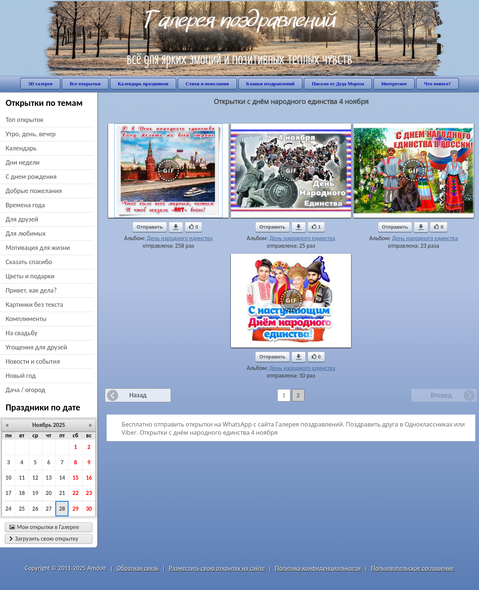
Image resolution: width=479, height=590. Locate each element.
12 (35, 477)
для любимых (26, 233)
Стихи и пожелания (207, 83)
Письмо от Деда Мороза (338, 83)
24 (8, 508)
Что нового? (437, 83)
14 (62, 477)
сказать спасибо (29, 262)
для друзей (22, 219)
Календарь (21, 148)
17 (8, 492)
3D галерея (40, 83)
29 (76, 508)
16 (89, 477)
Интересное (394, 83)
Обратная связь (138, 568)
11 (22, 477)
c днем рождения (31, 176)
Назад (137, 395)
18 (22, 492)
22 (76, 492)
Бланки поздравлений (270, 83)
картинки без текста (34, 304)
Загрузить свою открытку (43, 538)
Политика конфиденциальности (318, 568)
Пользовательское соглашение (412, 568)
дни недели (23, 162)
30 (89, 508)
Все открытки (85, 83)
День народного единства (180, 238)
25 (22, 508)
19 (35, 492)
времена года (25, 205)
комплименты (26, 319)
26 (35, 508)
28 (62, 508)
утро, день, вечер (31, 134)
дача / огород (25, 390)
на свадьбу (21, 333)
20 (49, 492)
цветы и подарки (30, 276)
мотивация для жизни (38, 248)
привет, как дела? (31, 290)
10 (8, 477)
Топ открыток (24, 120)
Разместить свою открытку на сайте (217, 568)
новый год (21, 376)
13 (49, 477)
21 (62, 492)
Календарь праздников (143, 83)
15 (76, 477)
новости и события (33, 361)
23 (89, 492)
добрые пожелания (34, 191)
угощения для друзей (36, 347)
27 (49, 508)
